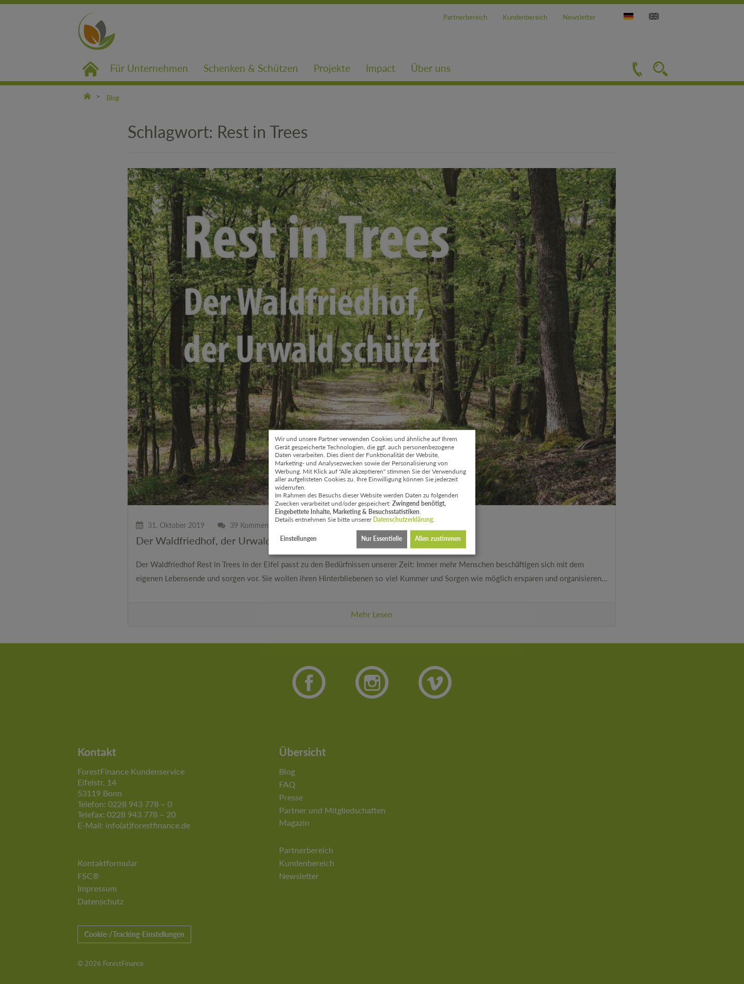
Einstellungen (298, 539)
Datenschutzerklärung (403, 520)
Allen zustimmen (438, 539)
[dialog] (372, 492)
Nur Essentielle (381, 539)
